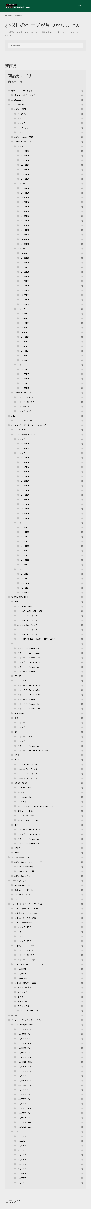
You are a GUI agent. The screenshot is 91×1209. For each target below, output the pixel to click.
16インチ (21, 118)
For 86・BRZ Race (25, 815)
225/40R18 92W (24, 1066)
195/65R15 (21, 1169)
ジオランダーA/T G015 (24, 922)
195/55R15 (25, 388)
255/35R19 (25, 299)
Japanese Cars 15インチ (27, 615)
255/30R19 (25, 286)
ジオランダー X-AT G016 (26, 908)
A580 (16, 1131)
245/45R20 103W (25, 1062)
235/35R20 (25, 490)
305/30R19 (25, 290)
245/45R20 (25, 509)
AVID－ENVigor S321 (23, 1024)
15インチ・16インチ (26, 397)
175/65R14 (21, 1173)
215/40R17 (25, 341)
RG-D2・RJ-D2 (20, 783)
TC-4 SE (17, 676)
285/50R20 (25, 518)
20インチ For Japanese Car (28, 699)
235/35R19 (25, 262)
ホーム (10, 15)
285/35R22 (25, 555)
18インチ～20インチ (26, 927)
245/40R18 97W (24, 1127)
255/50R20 (25, 471)
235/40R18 (25, 193)
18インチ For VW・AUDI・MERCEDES (32, 750)
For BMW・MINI (24, 787)
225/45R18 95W (23, 1103)
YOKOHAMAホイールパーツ (22, 857)
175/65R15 (21, 1178)
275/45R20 (25, 495)
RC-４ (16, 755)
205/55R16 (25, 160)
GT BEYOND (20, 681)
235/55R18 (25, 443)
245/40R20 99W (23, 1038)
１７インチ (22, 997)
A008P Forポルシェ (22, 894)
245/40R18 (25, 239)
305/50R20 (25, 476)
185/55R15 (25, 378)
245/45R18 (25, 197)
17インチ (21, 132)
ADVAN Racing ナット (23, 876)
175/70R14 (21, 1182)
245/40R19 (25, 253)
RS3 (16, 825)
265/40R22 (25, 546)
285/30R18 (25, 202)
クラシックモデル (19, 880)
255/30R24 (25, 574)
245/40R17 (25, 360)
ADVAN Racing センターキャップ (28, 862)
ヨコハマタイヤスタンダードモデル (26, 1020)
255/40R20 (25, 462)
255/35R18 (25, 216)
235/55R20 (25, 504)
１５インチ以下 (24, 987)
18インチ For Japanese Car (28, 657)
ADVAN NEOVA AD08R (23, 141)
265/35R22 (25, 541)
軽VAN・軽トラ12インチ (24, 95)
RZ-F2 (16, 853)
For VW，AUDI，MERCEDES (29, 611)
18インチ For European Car (28, 653)
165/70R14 (21, 1141)
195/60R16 (21, 1159)
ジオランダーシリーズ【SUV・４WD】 (27, 904)
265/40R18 (25, 188)
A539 (16, 899)
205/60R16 (21, 1164)
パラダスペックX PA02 (24, 434)
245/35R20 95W (23, 1094)
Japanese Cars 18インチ (27, 629)
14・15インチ (23, 128)
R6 (15, 732)
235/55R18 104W (24, 1080)
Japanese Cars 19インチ (27, 634)
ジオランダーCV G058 (24, 946)
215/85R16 (21, 969)
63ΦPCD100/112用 (25, 866)
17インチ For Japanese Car (28, 671)
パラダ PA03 (20, 430)
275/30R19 (25, 267)
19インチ (21, 248)
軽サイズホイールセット (22, 90)
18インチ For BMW (25, 736)
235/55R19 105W (24, 1089)
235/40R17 (25, 318)
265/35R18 (25, 244)
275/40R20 (25, 485)
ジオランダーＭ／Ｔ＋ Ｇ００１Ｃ (29, 964)
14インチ (21, 722)
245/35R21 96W (24, 1108)
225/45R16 (25, 165)
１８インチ (22, 1001)
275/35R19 (25, 272)
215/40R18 (25, 221)
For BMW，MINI (24, 606)
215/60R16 (21, 1136)
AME (13, 416)
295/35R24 (25, 592)
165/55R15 (25, 374)
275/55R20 (25, 499)
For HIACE (21, 792)
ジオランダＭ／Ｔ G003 (25, 983)
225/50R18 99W (24, 1122)
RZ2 (16, 602)
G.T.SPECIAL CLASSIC (22, 885)
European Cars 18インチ (27, 778)
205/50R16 (25, 155)
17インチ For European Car (28, 662)
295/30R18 (25, 207)
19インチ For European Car (28, 695)
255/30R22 (25, 527)
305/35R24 (25, 578)
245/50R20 (25, 513)
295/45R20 (25, 457)
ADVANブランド (18, 104)
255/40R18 (25, 230)
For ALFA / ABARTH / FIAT (27, 820)
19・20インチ (23, 114)
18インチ (21, 123)
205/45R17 (25, 313)
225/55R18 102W (24, 1029)
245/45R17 (25, 332)
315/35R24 (25, 583)
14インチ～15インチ (26, 941)
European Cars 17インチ (27, 769)
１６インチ (22, 992)
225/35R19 (25, 276)
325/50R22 (25, 550)
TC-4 (16, 643)
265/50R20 (25, 481)
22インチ (21, 523)
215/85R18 (21, 973)
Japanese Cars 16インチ (27, 620)
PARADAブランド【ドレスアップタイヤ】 (29, 425)
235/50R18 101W (24, 1071)
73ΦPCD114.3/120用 (25, 871)
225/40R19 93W (23, 1076)
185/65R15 (21, 1150)
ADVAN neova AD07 (23, 137)
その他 (14, 1015)
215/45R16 (25, 169)
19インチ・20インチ (26, 411)
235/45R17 (25, 337)
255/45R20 (25, 467)
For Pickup (21, 801)
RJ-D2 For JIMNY (25, 811)
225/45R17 (25, 346)
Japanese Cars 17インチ (27, 625)
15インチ (21, 364)
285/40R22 (25, 560)
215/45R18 (25, 234)
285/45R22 (25, 564)
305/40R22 (25, 532)
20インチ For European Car (28, 685)
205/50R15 (25, 369)
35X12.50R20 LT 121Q (29, 1010)
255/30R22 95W (24, 1085)
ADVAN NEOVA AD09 (22, 392)
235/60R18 (25, 448)
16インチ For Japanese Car (28, 648)
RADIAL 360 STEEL (23, 890)
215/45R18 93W (23, 1117)
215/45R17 (25, 355)
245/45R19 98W (23, 1052)
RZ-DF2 (17, 848)
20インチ (21, 453)
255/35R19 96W (23, 1099)
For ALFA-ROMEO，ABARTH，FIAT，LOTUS (36, 639)
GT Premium (19, 713)
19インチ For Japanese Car (28, 704)
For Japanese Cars (24, 797)
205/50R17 (25, 327)
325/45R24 (25, 588)
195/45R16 (25, 151)
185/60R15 (21, 1145)
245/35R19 (25, 295)
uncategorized (17, 100)
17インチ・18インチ (26, 402)
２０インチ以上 (24, 1006)
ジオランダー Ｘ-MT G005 (25, 918)
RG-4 (16, 760)
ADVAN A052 (20, 109)
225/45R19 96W (23, 1113)
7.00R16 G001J (23, 978)
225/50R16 (25, 174)
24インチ (21, 569)
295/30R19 (25, 281)
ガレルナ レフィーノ (24, 420)
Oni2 (16, 718)
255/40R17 (25, 351)
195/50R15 (25, 383)
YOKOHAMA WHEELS (19, 597)
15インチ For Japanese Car (28, 667)
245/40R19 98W (23, 1034)
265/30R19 (25, 304)
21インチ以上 (23, 406)
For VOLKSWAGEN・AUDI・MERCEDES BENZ (35, 806)
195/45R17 (25, 323)
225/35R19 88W (23, 1048)
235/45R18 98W (24, 1057)
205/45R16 (25, 179)
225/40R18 (25, 211)
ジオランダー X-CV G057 (26, 913)
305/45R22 (25, 536)
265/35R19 (25, 258)
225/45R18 (25, 225)
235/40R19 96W (24, 1043)
